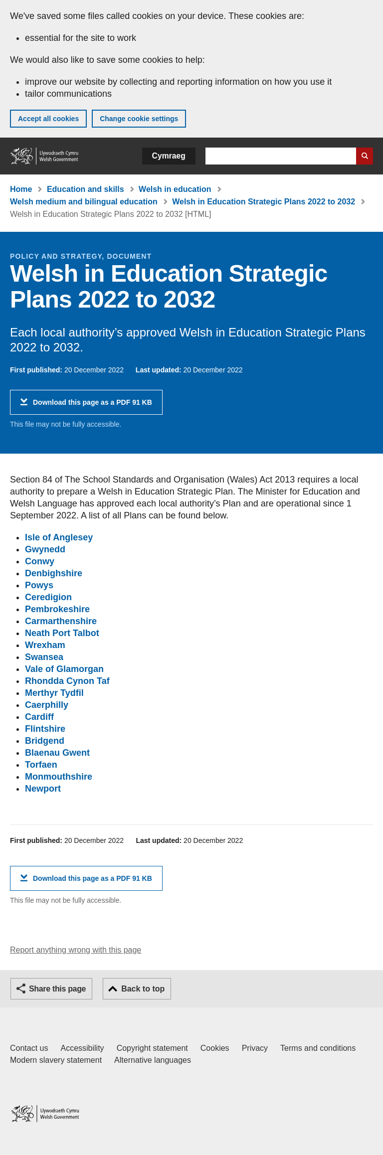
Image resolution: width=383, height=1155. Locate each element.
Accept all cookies (48, 119)
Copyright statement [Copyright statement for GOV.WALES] (152, 1048)
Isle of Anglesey (59, 537)
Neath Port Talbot (62, 633)
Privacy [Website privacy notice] (255, 1048)
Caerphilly (46, 705)
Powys (39, 585)
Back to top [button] (143, 989)
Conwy (39, 561)
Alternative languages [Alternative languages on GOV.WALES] (152, 1060)
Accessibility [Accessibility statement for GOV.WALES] (82, 1048)
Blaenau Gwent (57, 753)
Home (21, 189)
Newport (43, 789)
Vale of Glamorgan (64, 669)
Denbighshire (53, 573)
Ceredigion (48, 597)
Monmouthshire (58, 777)
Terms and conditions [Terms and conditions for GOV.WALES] (318, 1048)
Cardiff (39, 717)
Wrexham (45, 645)
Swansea (44, 657)
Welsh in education (175, 189)
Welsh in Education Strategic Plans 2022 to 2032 (263, 201)
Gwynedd (45, 549)
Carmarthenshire (61, 621)
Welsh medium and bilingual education (84, 201)
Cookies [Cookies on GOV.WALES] (214, 1048)
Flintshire (45, 729)
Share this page (57, 989)
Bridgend (44, 741)
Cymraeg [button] (169, 156)
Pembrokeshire (57, 609)
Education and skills (85, 189)
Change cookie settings (139, 119)
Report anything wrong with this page (75, 950)
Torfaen (41, 765)
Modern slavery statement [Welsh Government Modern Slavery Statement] (56, 1060)
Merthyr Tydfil (54, 693)
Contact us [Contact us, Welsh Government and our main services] (29, 1048)
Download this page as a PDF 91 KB (92, 406)
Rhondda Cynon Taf (67, 681)
